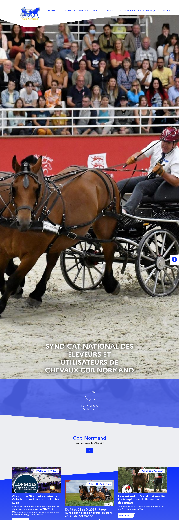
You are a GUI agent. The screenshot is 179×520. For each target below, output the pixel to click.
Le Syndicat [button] (80, 10)
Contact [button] (163, 10)
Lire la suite (125, 515)
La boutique (149, 10)
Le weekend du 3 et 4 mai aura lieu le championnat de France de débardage (142, 499)
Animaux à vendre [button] (129, 10)
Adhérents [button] (110, 10)
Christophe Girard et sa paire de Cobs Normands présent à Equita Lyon (35, 499)
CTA (89, 450)
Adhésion (66, 10)
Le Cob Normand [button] (48, 10)
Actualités (96, 10)
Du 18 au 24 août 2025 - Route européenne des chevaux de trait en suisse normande (88, 512)
